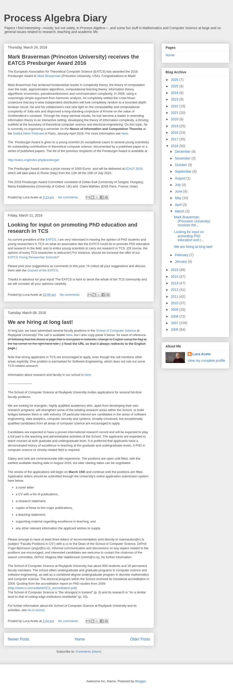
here (125, 133)
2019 (175, 126)
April (179, 205)
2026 (175, 80)
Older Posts (140, 639)
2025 (175, 86)
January (181, 261)
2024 (175, 93)
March (180, 211)
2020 (175, 119)
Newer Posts (18, 639)
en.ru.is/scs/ (36, 610)
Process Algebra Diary (55, 18)
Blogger (140, 681)
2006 (175, 329)
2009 (175, 310)
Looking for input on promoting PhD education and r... (189, 236)
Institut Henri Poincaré (28, 133)
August (180, 178)
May (178, 198)
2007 (175, 323)
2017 (175, 139)
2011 (175, 296)
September (183, 171)
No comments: (68, 197)
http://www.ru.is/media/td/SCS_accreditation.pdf (42, 588)
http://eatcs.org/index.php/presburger (33, 160)
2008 (175, 316)
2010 (175, 303)
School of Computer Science (116, 330)
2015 (175, 270)
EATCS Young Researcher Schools (32, 257)
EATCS (51, 239)
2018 (175, 133)
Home (80, 639)
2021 (175, 113)
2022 (175, 106)
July (178, 185)
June (179, 191)
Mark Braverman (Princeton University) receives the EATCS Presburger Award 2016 (73, 60)
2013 (175, 283)
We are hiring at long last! (40, 322)
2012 (175, 290)
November (183, 158)
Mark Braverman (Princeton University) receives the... (192, 221)
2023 (175, 99)
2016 (175, 146)
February (182, 255)
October (181, 165)
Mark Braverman (49, 76)
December (183, 151)
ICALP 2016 (133, 168)
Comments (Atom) (88, 651)
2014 (175, 276)
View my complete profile (206, 360)
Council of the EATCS (42, 270)
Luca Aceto (201, 354)
